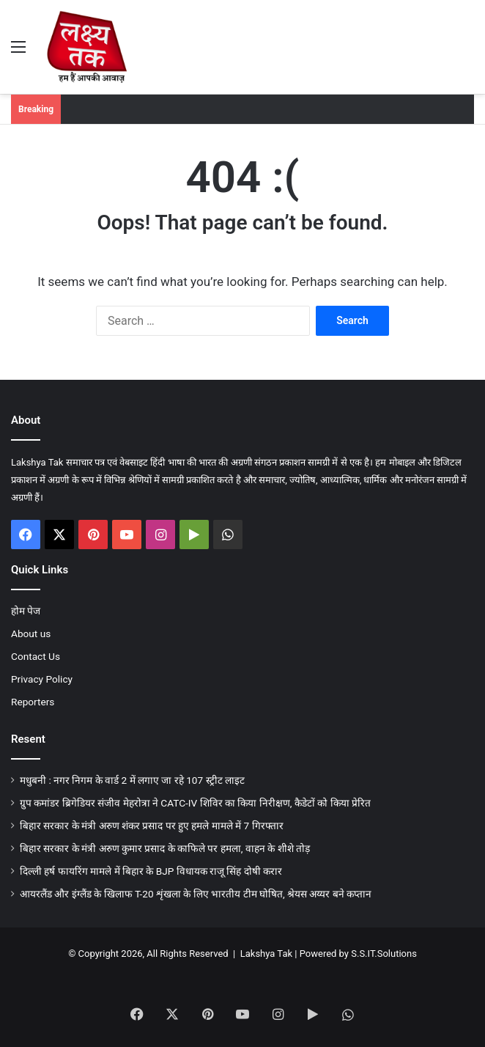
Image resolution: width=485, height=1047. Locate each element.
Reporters (32, 702)
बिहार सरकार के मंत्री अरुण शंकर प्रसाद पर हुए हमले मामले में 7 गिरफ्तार (152, 825)
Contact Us (35, 656)
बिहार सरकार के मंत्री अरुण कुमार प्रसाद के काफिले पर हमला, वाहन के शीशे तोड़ (165, 848)
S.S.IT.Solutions (384, 953)
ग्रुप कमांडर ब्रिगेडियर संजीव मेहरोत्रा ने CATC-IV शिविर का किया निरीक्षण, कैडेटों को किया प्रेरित (195, 803)
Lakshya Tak (266, 953)
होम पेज (25, 611)
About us (31, 633)
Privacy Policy (42, 679)
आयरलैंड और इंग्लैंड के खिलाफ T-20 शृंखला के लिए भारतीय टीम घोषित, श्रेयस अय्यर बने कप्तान (195, 894)
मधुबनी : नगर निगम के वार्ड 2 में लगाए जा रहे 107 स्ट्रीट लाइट (132, 780)
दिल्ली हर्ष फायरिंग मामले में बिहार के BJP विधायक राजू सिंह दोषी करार (151, 871)
